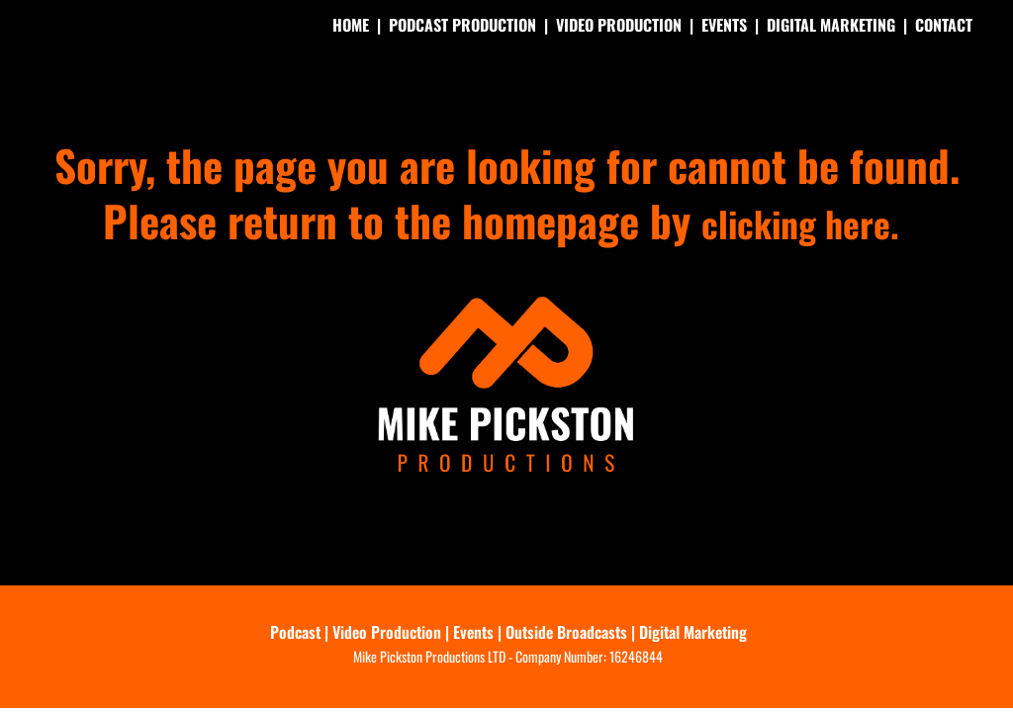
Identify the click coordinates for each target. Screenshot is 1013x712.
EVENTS (724, 25)
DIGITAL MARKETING (831, 25)
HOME (350, 25)
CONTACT (943, 25)
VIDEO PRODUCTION (619, 25)
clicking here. (801, 220)
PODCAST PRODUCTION (462, 25)
